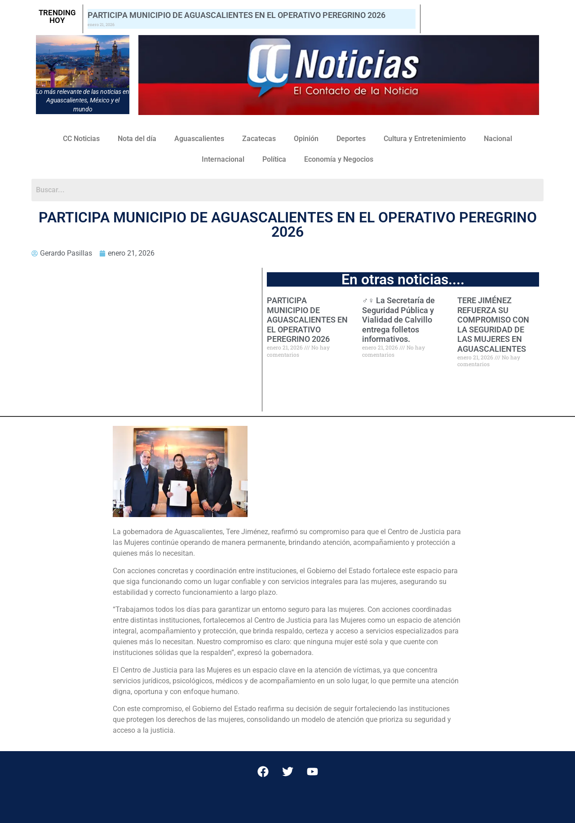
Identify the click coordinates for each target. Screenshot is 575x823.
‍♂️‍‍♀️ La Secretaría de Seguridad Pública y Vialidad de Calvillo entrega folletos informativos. (398, 320)
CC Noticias (81, 138)
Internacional (223, 159)
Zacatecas (259, 138)
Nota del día (137, 138)
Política (274, 159)
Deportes (351, 138)
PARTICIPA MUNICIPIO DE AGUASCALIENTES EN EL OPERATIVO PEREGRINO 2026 (236, 15)
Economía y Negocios (338, 159)
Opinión (306, 138)
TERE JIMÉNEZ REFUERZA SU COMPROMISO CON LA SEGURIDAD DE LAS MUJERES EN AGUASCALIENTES (493, 325)
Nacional (498, 138)
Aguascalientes (199, 138)
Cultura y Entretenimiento (425, 138)
